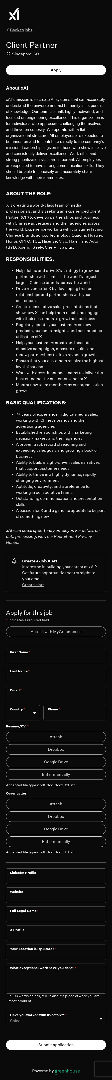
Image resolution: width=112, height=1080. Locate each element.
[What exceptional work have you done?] (56, 982)
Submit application (56, 1044)
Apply (56, 70)
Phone (54, 709)
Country (17, 709)
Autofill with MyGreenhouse (56, 631)
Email (16, 690)
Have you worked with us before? (38, 1015)
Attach (56, 736)
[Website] (56, 898)
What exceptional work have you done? (43, 968)
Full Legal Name (24, 911)
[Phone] (75, 716)
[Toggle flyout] (35, 713)
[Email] (56, 697)
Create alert (33, 584)
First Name (20, 652)
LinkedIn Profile (23, 873)
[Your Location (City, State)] (56, 955)
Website (16, 892)
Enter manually (56, 774)
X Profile (17, 930)
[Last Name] (56, 678)
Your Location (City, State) (33, 949)
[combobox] (10, 715)
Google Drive (56, 761)
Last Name (20, 671)
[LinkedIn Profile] (56, 879)
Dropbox (56, 749)
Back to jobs (19, 30)
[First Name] (56, 659)
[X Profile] (56, 936)
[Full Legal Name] (56, 917)
